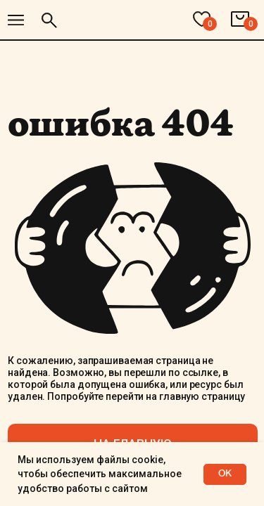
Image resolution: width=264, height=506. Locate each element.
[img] (16, 20)
